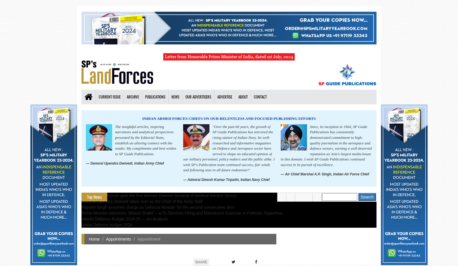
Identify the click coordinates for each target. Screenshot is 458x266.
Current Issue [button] (110, 96)
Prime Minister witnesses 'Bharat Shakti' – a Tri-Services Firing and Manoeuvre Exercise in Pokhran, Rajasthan (182, 213)
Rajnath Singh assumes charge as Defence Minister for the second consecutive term (158, 207)
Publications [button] (155, 96)
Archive (133, 96)
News (175, 96)
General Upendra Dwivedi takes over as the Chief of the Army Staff (142, 201)
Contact (260, 96)
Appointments (118, 239)
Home (94, 239)
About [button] (243, 96)
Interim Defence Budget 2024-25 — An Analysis (124, 219)
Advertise (224, 96)
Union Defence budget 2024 (106, 224)
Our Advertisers (198, 96)
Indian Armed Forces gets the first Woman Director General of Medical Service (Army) (159, 195)
